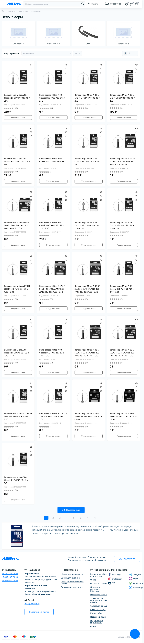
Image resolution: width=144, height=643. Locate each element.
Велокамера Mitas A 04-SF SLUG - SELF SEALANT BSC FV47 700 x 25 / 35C (16, 225)
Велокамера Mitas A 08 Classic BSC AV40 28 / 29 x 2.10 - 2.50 (122, 289)
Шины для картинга (70, 577)
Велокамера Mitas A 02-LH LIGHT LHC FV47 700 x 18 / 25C (87, 98)
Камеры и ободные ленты (17, 11)
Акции (93, 626)
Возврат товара (98, 609)
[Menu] (3, 4)
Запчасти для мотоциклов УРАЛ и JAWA (99, 600)
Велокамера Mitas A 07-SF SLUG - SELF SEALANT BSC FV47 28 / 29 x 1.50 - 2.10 (87, 289)
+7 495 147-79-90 (10, 577)
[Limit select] (77, 53)
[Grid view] (125, 53)
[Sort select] (46, 53)
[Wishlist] (31, 68)
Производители (98, 616)
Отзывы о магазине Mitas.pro (95, 589)
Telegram (135, 574)
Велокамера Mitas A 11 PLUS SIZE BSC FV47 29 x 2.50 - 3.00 (53, 416)
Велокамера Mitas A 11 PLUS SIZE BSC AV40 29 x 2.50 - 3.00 (18, 416)
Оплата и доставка (99, 583)
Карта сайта (96, 613)
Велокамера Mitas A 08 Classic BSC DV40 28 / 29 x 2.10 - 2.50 (16, 352)
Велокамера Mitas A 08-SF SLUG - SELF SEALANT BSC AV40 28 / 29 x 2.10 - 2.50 (87, 352)
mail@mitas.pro (32, 603)
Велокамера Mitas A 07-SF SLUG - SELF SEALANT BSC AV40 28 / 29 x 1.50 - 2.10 (52, 289)
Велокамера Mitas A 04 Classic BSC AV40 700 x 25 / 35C (17, 161)
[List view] (130, 53)
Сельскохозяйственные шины (72, 582)
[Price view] (134, 53)
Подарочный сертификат (96, 621)
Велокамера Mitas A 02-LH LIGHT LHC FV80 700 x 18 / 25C (122, 98)
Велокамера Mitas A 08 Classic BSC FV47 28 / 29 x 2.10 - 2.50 (51, 352)
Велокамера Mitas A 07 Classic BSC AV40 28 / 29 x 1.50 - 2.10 (51, 225)
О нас (93, 579)
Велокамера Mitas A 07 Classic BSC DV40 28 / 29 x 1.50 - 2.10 (87, 225)
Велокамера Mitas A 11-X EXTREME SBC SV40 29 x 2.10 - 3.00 (123, 416)
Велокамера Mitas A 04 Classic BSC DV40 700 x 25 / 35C (52, 161)
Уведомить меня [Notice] (18, 117)
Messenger (136, 587)
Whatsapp (136, 583)
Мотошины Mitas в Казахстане (98, 575)
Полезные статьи (98, 594)
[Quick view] (31, 64)
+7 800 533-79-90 (10, 573)
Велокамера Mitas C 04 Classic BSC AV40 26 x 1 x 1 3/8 (17, 480)
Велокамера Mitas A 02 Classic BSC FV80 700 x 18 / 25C (52, 98)
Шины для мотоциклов (72, 574)
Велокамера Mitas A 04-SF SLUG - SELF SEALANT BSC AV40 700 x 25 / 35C (122, 161)
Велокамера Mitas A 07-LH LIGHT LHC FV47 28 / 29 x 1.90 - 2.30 (17, 289)
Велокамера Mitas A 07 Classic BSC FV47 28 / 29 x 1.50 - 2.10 (122, 225)
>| (95, 517)
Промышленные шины (72, 587)
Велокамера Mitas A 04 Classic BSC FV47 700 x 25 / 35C (87, 161)
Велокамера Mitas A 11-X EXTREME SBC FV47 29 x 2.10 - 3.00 (88, 416)
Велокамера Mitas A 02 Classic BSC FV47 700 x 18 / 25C (17, 98)
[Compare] (31, 72)
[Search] (82, 4)
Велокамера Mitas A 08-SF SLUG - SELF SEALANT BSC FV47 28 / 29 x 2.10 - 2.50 (122, 352)
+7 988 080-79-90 (10, 580)
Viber (133, 578)
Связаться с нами (99, 606)
